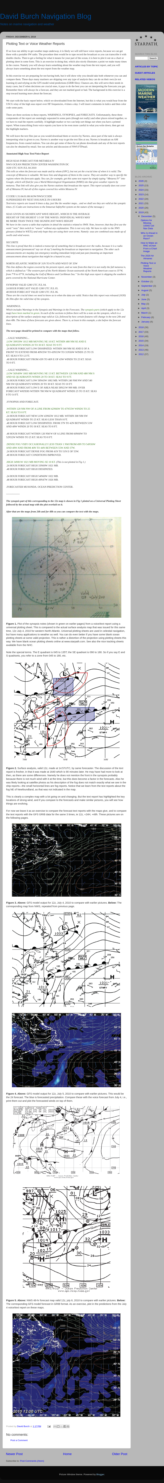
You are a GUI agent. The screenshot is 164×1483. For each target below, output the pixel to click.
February (146, 317)
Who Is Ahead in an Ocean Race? (149, 236)
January (145, 321)
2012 (141, 354)
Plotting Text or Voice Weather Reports (148, 267)
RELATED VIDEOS (145, 79)
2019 (141, 212)
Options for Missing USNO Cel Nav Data (147, 224)
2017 (141, 332)
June (144, 299)
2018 (141, 327)
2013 (141, 350)
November (147, 277)
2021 (141, 203)
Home (67, 1454)
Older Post (119, 1454)
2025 (141, 185)
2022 (141, 199)
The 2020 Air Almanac (147, 257)
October (145, 281)
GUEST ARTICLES (145, 73)
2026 (141, 181)
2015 (141, 341)
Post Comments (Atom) (32, 1461)
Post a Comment (19, 1440)
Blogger (100, 1474)
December (147, 216)
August (145, 290)
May (143, 303)
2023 (141, 194)
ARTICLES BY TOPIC (146, 66)
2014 (141, 345)
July (143, 294)
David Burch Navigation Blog (45, 16)
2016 (141, 336)
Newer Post (14, 1454)
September (147, 286)
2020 (141, 207)
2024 (141, 190)
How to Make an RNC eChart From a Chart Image (149, 247)
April (144, 308)
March (144, 313)
